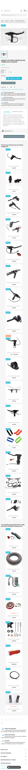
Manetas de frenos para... (14, 236)
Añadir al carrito (13, 78)
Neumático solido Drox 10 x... (14, 569)
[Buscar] (14, 15)
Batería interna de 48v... (14, 662)
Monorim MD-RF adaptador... (14, 639)
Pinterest (14, 87)
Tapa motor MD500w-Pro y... (14, 615)
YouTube (13, 719)
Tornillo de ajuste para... (14, 189)
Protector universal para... (14, 445)
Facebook (2, 719)
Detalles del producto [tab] (17, 111)
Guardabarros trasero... (14, 546)
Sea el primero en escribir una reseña (14, 136)
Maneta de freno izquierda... (14, 422)
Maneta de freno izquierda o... (14, 259)
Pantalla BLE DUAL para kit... (14, 592)
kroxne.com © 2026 (5, 766)
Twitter (6, 719)
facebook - (3, 768)
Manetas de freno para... (14, 399)
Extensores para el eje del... (14, 709)
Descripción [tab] (7, 111)
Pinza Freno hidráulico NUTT (14, 492)
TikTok (2, 723)
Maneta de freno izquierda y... (14, 212)
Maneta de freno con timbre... (14, 306)
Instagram (20, 719)
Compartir (7, 87)
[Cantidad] (2, 78)
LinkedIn (24, 719)
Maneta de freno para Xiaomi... (14, 282)
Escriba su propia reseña (8, 83)
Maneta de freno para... (14, 166)
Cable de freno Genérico (14, 685)
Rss (9, 719)
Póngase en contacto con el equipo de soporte (12, 89)
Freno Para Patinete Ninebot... (14, 376)
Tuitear (11, 87)
